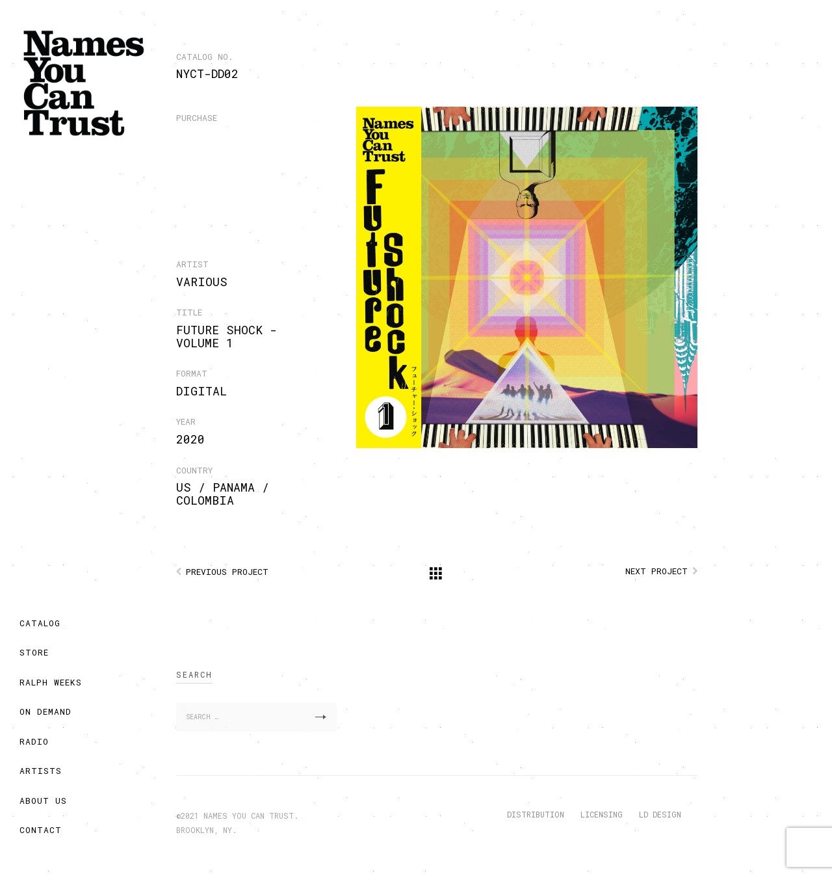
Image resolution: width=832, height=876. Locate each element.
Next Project (656, 571)
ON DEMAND (46, 711)
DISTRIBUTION (535, 814)
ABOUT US (43, 800)
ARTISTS (41, 770)
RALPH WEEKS (51, 682)
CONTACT (41, 830)
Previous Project (227, 571)
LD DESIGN (660, 814)
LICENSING (601, 814)
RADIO (34, 741)
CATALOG (40, 623)
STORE (34, 652)
